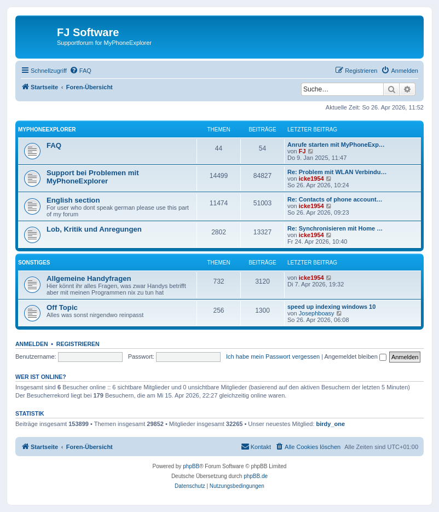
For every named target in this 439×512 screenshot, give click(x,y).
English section (73, 200)
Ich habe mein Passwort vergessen (273, 356)
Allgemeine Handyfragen (89, 278)
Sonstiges (34, 263)
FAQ (54, 145)
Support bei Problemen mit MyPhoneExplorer (93, 177)
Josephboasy (316, 313)
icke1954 (311, 178)
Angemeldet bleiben (355, 356)
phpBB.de (256, 476)
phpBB (191, 466)
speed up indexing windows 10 (331, 306)
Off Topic (62, 307)
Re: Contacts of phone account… (335, 199)
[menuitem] (80, 70)
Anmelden (31, 344)
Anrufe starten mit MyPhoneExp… (336, 144)
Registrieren (78, 344)
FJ (302, 151)
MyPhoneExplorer (47, 129)
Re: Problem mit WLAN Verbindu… (337, 172)
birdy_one (330, 424)
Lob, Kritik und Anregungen (94, 229)
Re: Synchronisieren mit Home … (335, 228)
